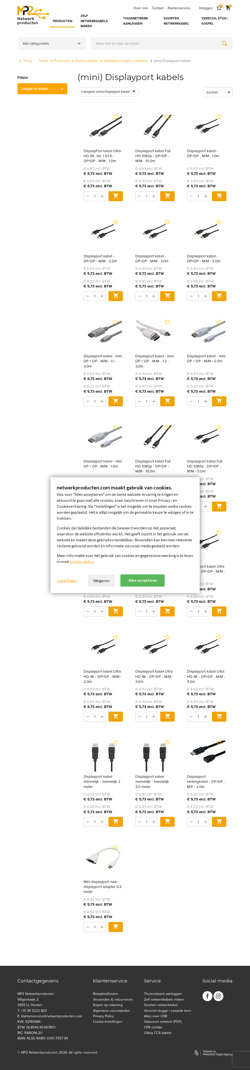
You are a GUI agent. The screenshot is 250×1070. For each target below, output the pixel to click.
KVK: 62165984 (29, 1022)
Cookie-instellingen (107, 1022)
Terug (25, 61)
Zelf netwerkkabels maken (164, 999)
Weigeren (101, 580)
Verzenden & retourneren (113, 999)
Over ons (141, 8)
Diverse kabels (85, 61)
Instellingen (67, 580)
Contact (158, 8)
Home (43, 61)
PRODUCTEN (62, 21)
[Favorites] (219, 8)
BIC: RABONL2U (30, 1033)
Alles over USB (155, 1016)
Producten (60, 61)
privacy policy (81, 561)
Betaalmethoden (105, 994)
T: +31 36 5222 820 (32, 1011)
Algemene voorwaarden (111, 1011)
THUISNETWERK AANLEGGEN (135, 21)
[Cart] (228, 8)
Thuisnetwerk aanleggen (163, 994)
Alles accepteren (142, 580)
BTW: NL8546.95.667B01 (36, 1027)
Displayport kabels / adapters (124, 61)
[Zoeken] (225, 43)
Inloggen (206, 8)
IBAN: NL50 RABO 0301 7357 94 (42, 1038)
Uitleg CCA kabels (158, 1033)
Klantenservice (179, 8)
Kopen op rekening (108, 1005)
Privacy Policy (103, 1016)
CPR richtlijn (153, 1027)
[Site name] (33, 15)
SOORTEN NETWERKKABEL (176, 21)
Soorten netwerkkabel (161, 1005)
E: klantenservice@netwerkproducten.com (49, 1016)
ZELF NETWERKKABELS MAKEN (94, 21)
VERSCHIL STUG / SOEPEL (214, 21)
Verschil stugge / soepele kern (167, 1011)
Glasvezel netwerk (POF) (163, 1022)
